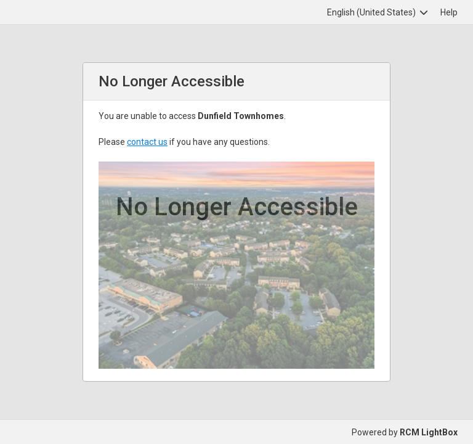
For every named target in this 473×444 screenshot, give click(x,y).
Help (449, 12)
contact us (147, 142)
